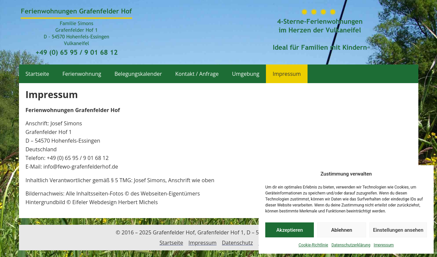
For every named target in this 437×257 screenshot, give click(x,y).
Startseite (37, 73)
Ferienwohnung (81, 73)
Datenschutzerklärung (350, 245)
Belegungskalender (138, 73)
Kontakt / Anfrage (197, 73)
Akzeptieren (289, 230)
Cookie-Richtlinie (313, 245)
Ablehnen (341, 230)
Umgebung (245, 73)
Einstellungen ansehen (398, 230)
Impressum (384, 245)
